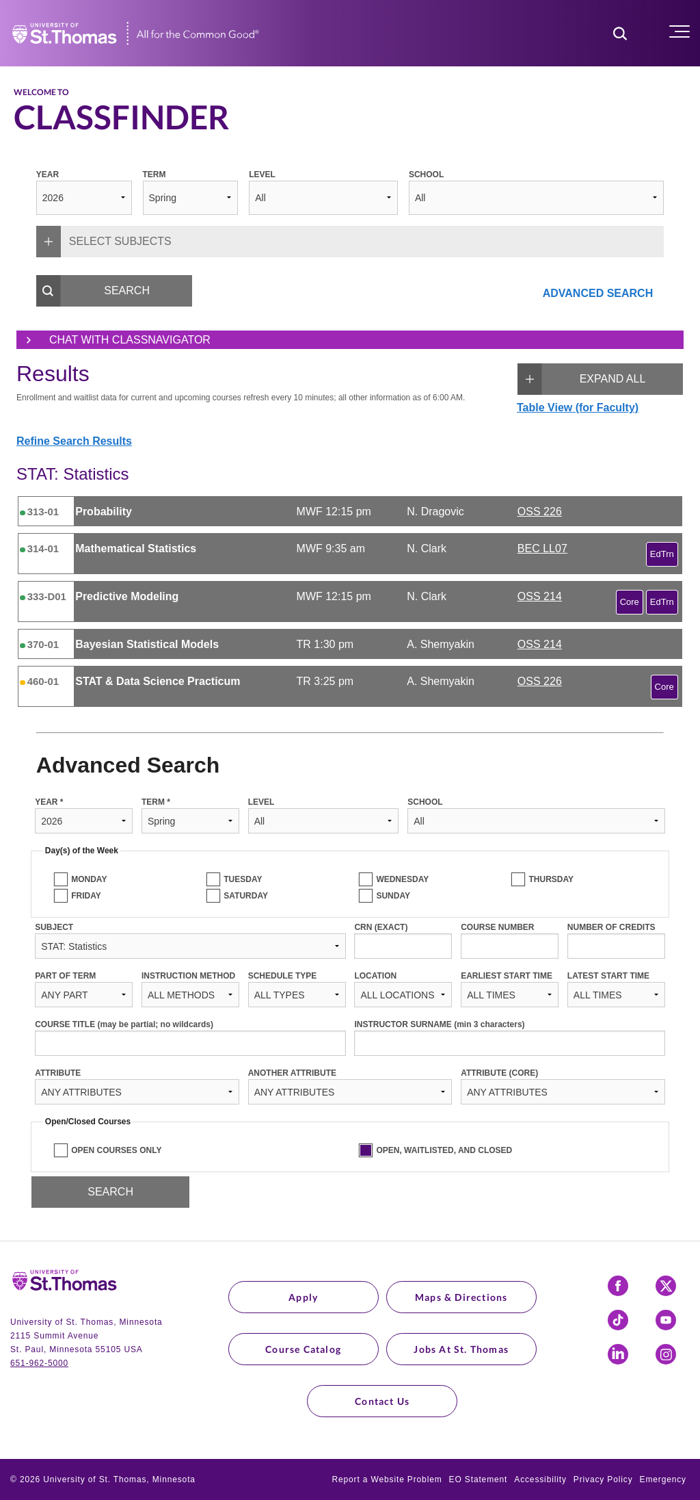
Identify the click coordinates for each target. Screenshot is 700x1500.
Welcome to (41, 92)
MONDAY (89, 879)
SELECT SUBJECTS (104, 241)
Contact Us (382, 1401)
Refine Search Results (74, 441)
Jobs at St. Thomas (461, 1349)
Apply (303, 1297)
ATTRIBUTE (58, 1073)
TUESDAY (243, 879)
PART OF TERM (65, 976)
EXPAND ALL (581, 379)
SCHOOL (426, 174)
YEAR (47, 174)
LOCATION (375, 976)
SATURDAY (246, 896)
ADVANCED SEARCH (598, 293)
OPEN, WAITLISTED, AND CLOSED (444, 1150)
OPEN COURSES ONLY (116, 1150)
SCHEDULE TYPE (282, 976)
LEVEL (262, 174)
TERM (154, 174)
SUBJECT (54, 927)
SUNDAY (393, 896)
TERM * (156, 802)
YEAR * (49, 802)
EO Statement (478, 1479)
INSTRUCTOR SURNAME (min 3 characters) (439, 1024)
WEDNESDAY (402, 879)
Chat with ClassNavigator (113, 340)
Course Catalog (303, 1349)
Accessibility (540, 1479)
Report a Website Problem (387, 1479)
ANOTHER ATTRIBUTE (292, 1073)
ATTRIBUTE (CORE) (499, 1073)
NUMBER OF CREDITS (611, 927)
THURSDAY (551, 879)
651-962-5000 (39, 1363)
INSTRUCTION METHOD (188, 976)
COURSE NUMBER (497, 927)
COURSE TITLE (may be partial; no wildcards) (124, 1024)
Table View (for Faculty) (577, 407)
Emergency (663, 1479)
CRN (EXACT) (380, 927)
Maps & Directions (461, 1297)
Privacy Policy (603, 1479)
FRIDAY (86, 896)
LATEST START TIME (608, 976)
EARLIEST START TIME (506, 976)
